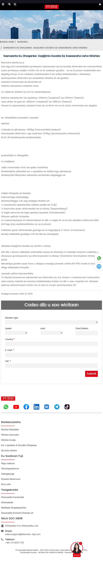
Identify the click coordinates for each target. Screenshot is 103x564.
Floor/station (82, 328)
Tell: (7, 361)
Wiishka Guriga (8, 440)
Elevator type (11, 318)
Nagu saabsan (8, 463)
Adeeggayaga (7, 474)
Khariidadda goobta (28, 553)
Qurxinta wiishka (9, 450)
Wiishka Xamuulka (10, 435)
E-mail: (8, 350)
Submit (91, 374)
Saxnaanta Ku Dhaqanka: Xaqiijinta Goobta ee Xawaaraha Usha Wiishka (45, 48)
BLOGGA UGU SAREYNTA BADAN (51, 553)
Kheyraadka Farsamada (12, 497)
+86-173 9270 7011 (14, 541)
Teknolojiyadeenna (10, 468)
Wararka (22, 42)
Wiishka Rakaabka (10, 429)
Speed (8, 328)
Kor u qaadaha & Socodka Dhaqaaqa (19, 445)
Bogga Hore (7, 42)
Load (42, 328)
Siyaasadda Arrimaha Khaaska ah (17, 513)
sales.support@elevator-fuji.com (23, 532)
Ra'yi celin (6, 484)
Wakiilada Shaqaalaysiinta (13, 508)
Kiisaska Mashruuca (10, 479)
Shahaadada (7, 502)
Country (9, 339)
